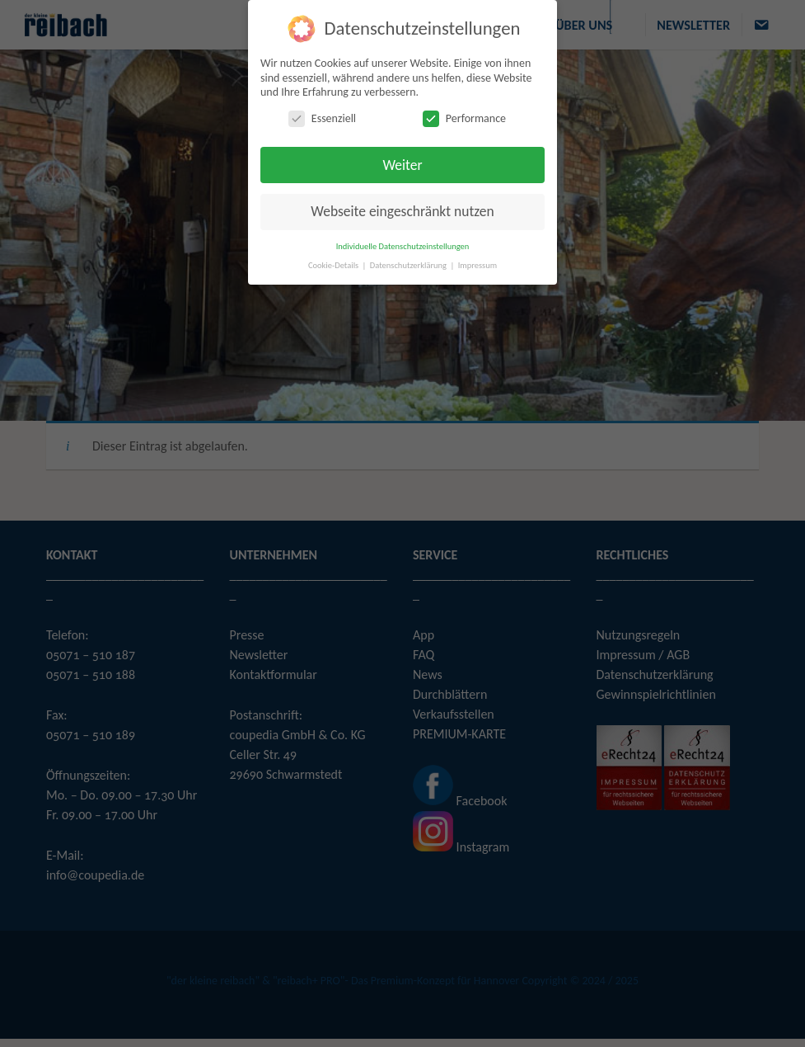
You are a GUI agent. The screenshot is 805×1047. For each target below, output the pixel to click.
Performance (464, 117)
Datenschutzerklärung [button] (409, 263)
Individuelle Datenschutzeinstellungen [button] (403, 244)
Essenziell (322, 117)
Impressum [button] (477, 263)
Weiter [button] (402, 163)
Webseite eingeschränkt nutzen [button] (402, 209)
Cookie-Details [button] (334, 263)
